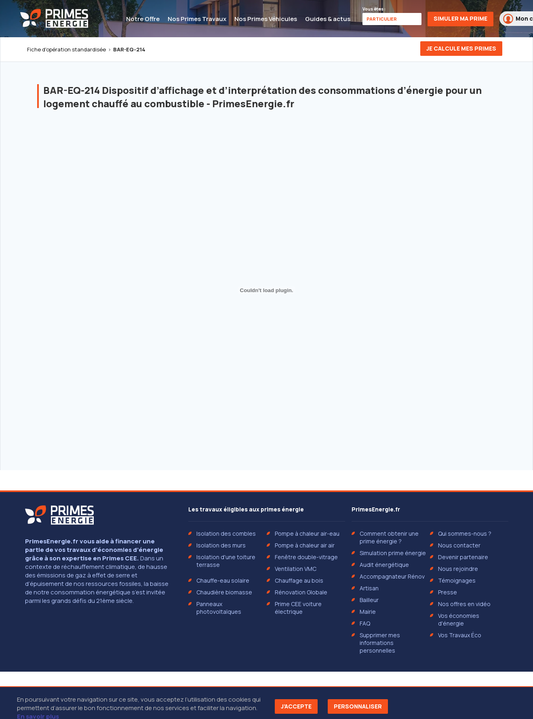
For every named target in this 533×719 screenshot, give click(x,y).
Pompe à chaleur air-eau (307, 533)
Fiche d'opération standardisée (66, 49)
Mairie (368, 611)
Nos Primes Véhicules (265, 19)
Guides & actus (327, 19)
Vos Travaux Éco (459, 635)
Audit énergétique (384, 564)
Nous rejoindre (458, 569)
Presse (447, 592)
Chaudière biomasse (224, 592)
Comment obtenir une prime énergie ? (389, 537)
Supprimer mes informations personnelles (380, 642)
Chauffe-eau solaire (222, 580)
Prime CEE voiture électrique (298, 607)
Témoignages (457, 580)
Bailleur (369, 600)
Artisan (369, 588)
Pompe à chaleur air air (305, 545)
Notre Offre (143, 19)
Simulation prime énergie (393, 553)
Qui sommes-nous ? (464, 533)
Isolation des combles (226, 533)
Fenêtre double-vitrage (306, 557)
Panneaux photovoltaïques (218, 607)
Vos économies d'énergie (458, 619)
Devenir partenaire (463, 557)
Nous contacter (459, 545)
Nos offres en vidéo (464, 604)
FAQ (365, 623)
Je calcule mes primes (461, 48)
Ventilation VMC (295, 569)
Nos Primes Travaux (197, 19)
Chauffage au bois (299, 580)
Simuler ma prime (460, 18)
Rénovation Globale (301, 592)
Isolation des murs (221, 545)
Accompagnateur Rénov (392, 576)
